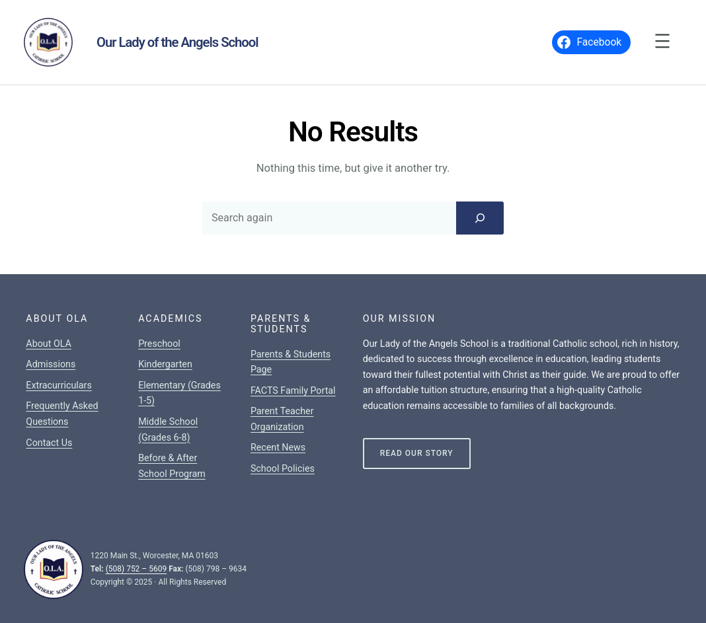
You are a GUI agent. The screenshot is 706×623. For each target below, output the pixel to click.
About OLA (48, 343)
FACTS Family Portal (293, 390)
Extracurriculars (58, 385)
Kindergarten (165, 364)
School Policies (283, 468)
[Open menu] (662, 41)
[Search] (480, 218)
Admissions (50, 364)
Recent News (278, 447)
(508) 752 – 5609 (136, 568)
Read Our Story (416, 453)
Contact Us (49, 442)
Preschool (159, 343)
